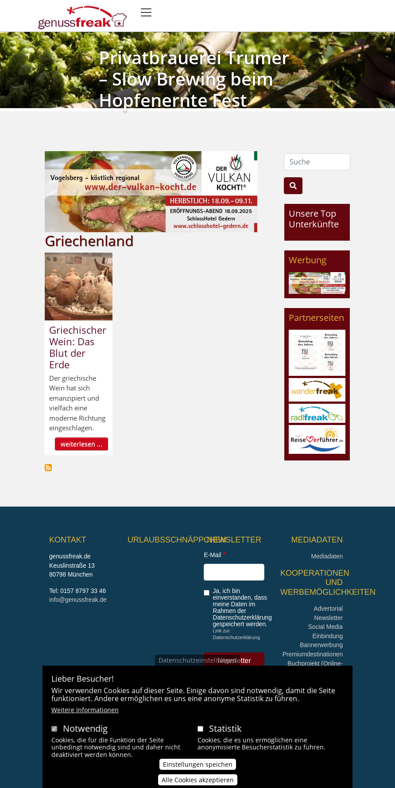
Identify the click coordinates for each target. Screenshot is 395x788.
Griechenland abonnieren (48, 467)
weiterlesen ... (81, 444)
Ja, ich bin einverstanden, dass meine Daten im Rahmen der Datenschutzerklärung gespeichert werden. (242, 608)
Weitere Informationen (85, 714)
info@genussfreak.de (78, 600)
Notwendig (85, 732)
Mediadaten (327, 556)
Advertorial (328, 608)
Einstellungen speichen (197, 768)
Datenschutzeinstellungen (197, 664)
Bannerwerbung (321, 645)
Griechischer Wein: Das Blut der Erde (77, 347)
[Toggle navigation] (146, 12)
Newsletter (328, 618)
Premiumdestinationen (313, 654)
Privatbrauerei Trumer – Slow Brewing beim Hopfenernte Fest (194, 78)
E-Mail (212, 555)
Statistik (225, 732)
